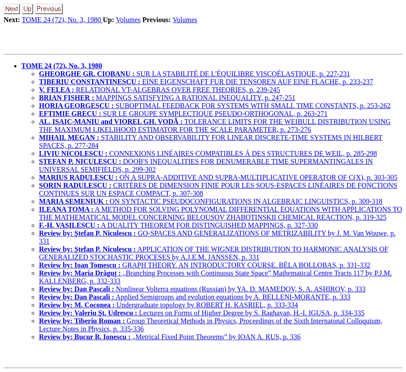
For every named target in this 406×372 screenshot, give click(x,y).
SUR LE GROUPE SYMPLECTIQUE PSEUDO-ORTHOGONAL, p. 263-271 (183, 113)
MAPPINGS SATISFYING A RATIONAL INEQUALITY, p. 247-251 (167, 97)
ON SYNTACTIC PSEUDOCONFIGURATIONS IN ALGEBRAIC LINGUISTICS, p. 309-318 (211, 201)
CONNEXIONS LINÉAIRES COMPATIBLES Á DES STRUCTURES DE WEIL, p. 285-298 (208, 153)
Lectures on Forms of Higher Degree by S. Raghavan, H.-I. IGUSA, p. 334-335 (201, 313)
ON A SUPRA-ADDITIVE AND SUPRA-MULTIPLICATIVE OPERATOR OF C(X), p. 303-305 (218, 177)
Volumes (128, 19)
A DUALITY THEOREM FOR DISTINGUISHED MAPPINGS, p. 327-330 (178, 225)
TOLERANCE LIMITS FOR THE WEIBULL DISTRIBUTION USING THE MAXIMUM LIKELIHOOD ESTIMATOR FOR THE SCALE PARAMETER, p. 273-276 (215, 125)
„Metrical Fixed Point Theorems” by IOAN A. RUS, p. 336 (170, 337)
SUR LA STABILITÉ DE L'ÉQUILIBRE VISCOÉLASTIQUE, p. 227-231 (194, 74)
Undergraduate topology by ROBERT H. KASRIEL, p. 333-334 (168, 305)
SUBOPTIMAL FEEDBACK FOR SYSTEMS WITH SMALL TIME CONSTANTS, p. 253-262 (215, 105)
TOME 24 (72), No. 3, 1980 (62, 19)
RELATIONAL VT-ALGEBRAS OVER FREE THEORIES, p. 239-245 (159, 89)
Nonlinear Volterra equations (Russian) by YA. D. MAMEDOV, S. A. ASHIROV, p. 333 (202, 289)
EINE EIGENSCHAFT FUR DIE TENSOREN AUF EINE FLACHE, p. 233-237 (206, 81)
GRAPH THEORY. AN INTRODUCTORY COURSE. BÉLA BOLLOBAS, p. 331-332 (204, 265)
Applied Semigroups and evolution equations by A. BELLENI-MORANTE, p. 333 (195, 297)
